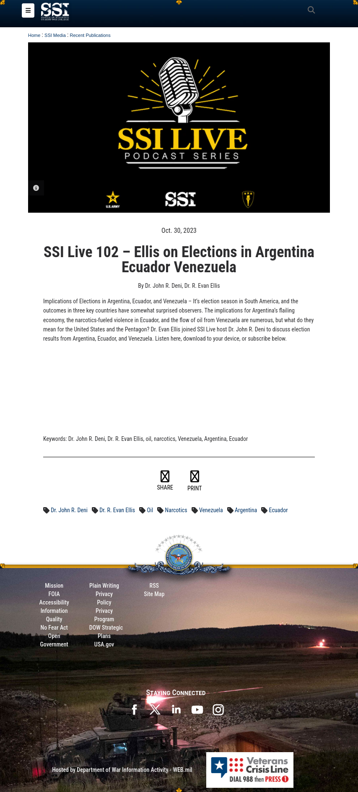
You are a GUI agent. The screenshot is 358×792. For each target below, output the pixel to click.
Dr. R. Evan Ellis (117, 510)
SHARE (165, 481)
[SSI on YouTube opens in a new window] (197, 709)
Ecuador (278, 510)
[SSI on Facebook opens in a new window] (134, 709)
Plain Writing (104, 585)
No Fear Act (54, 627)
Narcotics (176, 510)
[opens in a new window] (218, 709)
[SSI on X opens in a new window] (155, 709)
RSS (154, 585)
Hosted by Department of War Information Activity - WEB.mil (122, 769)
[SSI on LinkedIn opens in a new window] (176, 709)
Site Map (154, 594)
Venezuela (211, 510)
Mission (54, 585)
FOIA (54, 594)
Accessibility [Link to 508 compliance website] (54, 602)
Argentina (246, 510)
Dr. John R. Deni (69, 510)
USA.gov (104, 644)
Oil (150, 510)
